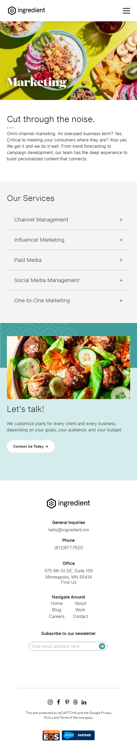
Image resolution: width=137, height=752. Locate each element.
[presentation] (69, 664)
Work (80, 610)
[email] (65, 646)
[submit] (102, 646)
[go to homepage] (68, 503)
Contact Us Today (28, 446)
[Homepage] (26, 10)
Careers (56, 616)
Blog (56, 610)
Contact (80, 616)
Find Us (68, 582)
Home (57, 603)
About (80, 603)
